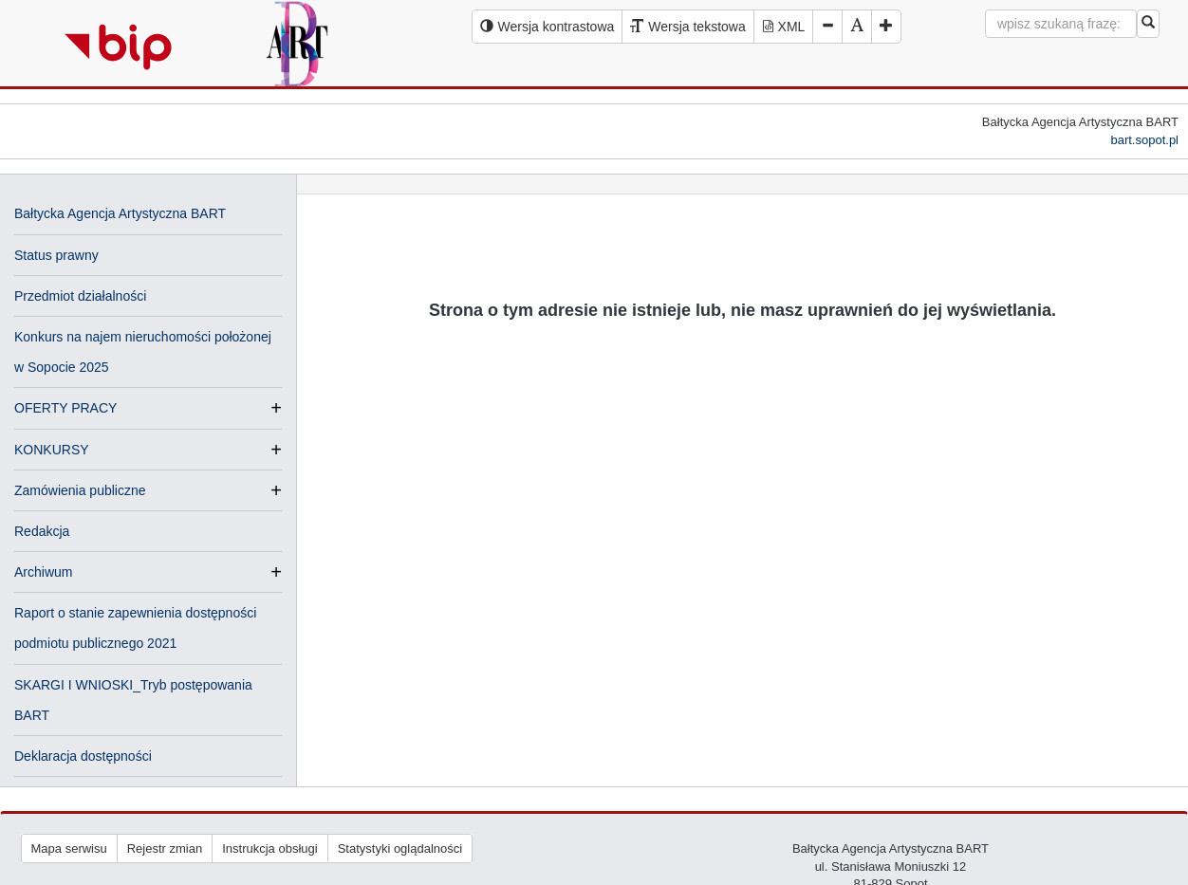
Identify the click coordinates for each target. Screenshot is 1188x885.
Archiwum (43, 572)
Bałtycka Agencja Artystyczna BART (120, 213)
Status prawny (56, 255)
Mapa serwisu (69, 848)
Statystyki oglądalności (400, 848)
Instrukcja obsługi (269, 848)
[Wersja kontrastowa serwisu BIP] (547, 26)
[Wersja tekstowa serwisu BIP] (687, 26)
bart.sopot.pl (1144, 140)
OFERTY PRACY (65, 407)
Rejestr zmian (164, 848)
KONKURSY (51, 449)
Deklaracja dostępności (83, 756)
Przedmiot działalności (80, 296)
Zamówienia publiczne (80, 490)
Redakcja (41, 531)
